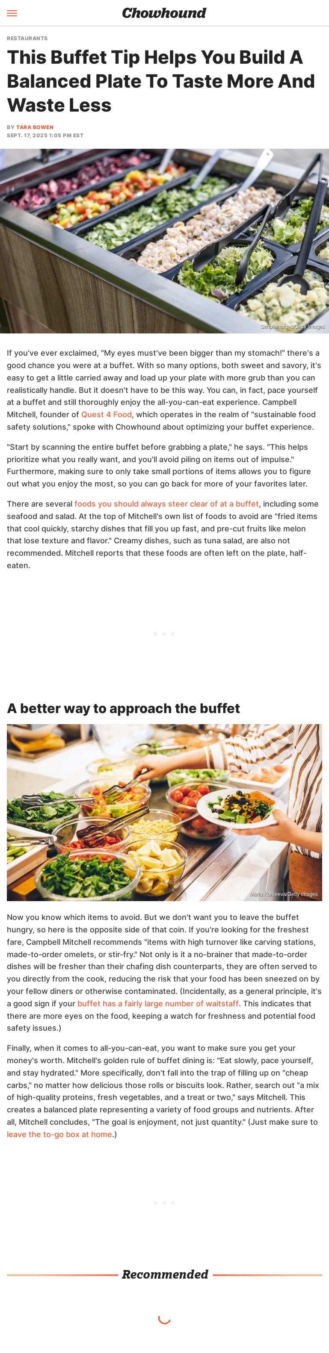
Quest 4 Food (106, 414)
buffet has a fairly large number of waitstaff (158, 1003)
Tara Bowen (34, 127)
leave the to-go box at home (59, 1134)
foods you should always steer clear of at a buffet (166, 503)
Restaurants (27, 38)
